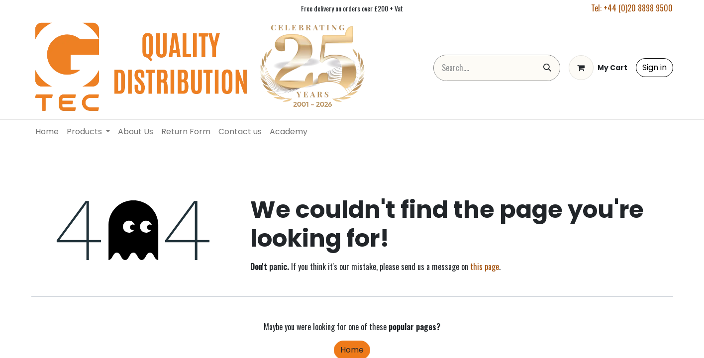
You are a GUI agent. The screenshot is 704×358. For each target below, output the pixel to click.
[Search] (547, 68)
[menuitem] (47, 132)
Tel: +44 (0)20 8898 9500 (632, 8)
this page (484, 266)
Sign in (654, 67)
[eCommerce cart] (598, 68)
